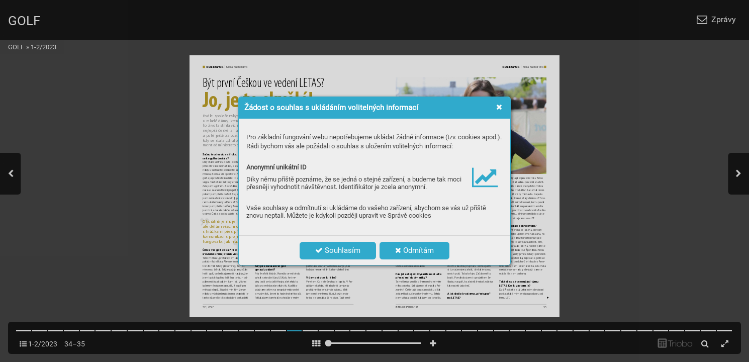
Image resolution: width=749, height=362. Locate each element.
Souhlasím (337, 250)
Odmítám (414, 250)
